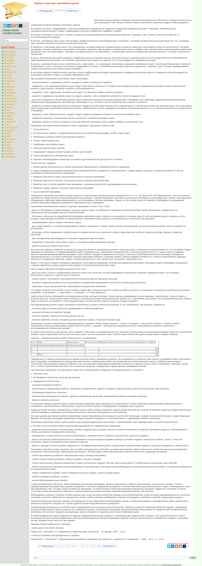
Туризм (7, 133)
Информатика (10, 72)
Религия (8, 116)
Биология (8, 57)
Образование (10, 98)
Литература (9, 81)
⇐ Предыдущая (45, 10)
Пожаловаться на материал (171, 565)
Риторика (8, 119)
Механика (8, 95)
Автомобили (9, 51)
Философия (9, 139)
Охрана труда (10, 101)
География (9, 60)
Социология (9, 121)
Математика (9, 86)
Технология (9, 130)
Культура (8, 78)
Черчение (8, 148)
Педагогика (9, 104)
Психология (9, 113)
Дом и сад (8, 63)
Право (7, 110)
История (8, 75)
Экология (8, 151)
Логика (7, 83)
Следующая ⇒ (73, 10)
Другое (7, 69)
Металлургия (10, 92)
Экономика (9, 154)
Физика (7, 136)
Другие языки (10, 66)
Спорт (7, 124)
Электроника (10, 156)
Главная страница (11, 30)
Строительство (11, 127)
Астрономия (9, 54)
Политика (8, 107)
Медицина (9, 89)
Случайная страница (12, 33)
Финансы (8, 142)
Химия (7, 145)
